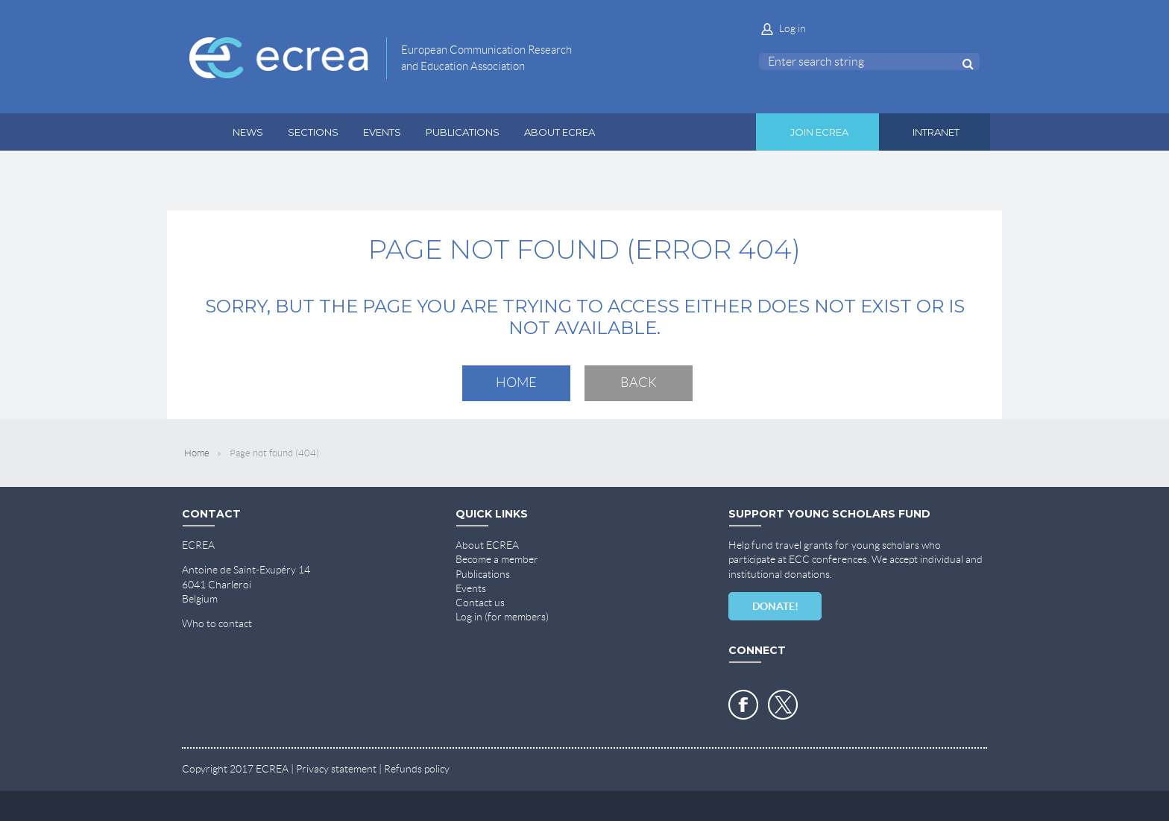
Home (516, 382)
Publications (483, 574)
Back (638, 382)
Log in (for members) (502, 617)
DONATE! (775, 606)
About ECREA (487, 545)
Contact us (480, 602)
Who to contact (217, 623)
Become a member (497, 559)
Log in (792, 28)
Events (471, 588)
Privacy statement (336, 769)
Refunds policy (417, 769)
